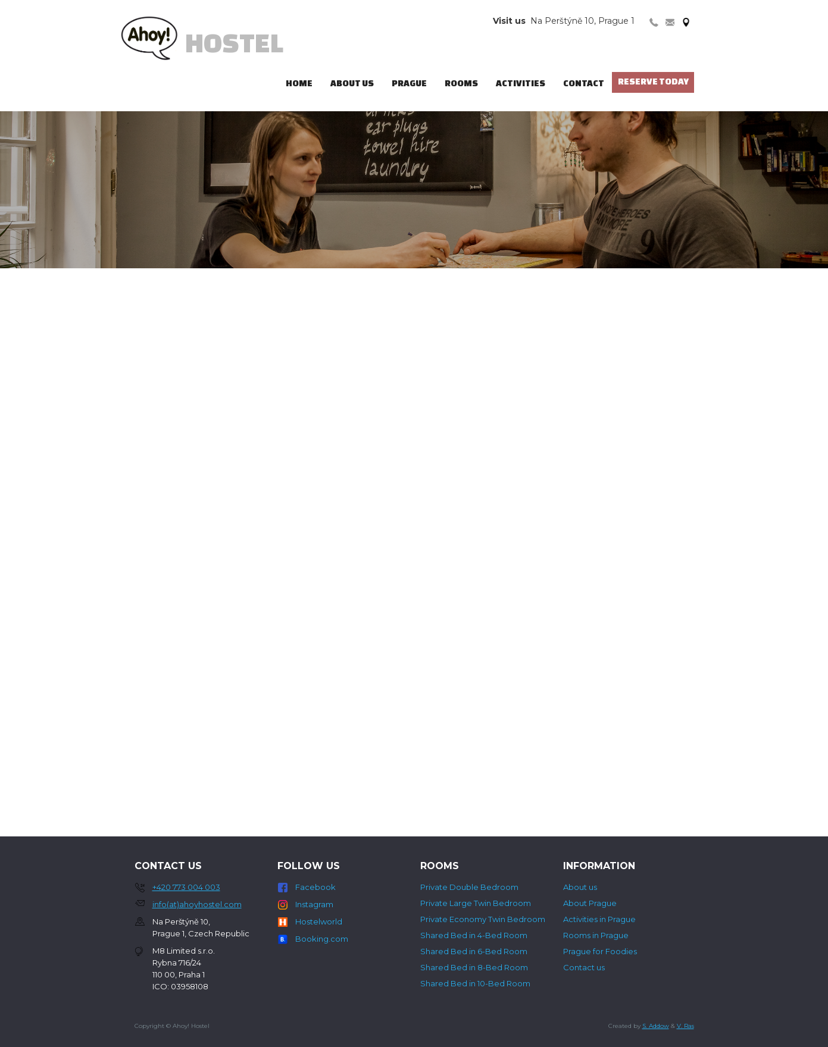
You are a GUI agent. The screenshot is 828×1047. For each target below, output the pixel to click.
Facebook (315, 887)
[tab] (654, 21)
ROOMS (461, 83)
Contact (583, 83)
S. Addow (655, 1026)
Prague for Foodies (600, 951)
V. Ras (685, 1026)
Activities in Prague (599, 919)
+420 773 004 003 (186, 887)
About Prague (590, 903)
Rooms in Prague (596, 935)
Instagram (314, 904)
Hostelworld (318, 921)
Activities (520, 83)
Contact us (584, 967)
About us (580, 887)
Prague (409, 83)
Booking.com (321, 938)
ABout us (352, 83)
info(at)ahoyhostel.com (197, 904)
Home (299, 83)
